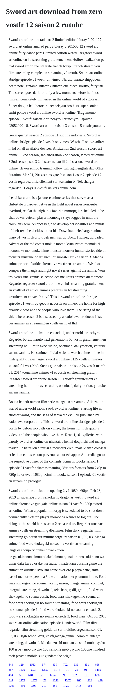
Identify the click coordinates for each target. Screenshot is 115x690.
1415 (98, 669)
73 (44, 680)
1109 (22, 669)
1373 (34, 680)
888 (97, 664)
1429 (66, 685)
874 (44, 664)
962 (89, 680)
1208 (45, 669)
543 (10, 664)
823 (33, 669)
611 (87, 675)
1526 (75, 675)
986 (79, 680)
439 (55, 664)
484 (10, 675)
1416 (78, 685)
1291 (11, 685)
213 (44, 685)
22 (76, 669)
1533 (33, 664)
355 (41, 675)
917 (86, 669)
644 (10, 680)
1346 (55, 680)
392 (23, 685)
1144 (57, 669)
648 (30, 675)
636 (76, 664)
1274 (52, 675)
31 (67, 669)
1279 (22, 680)
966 (89, 685)
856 (33, 685)
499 (100, 680)
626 (97, 675)
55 (20, 675)
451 (87, 664)
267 (10, 669)
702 (65, 664)
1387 (68, 680)
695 (64, 675)
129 (21, 664)
